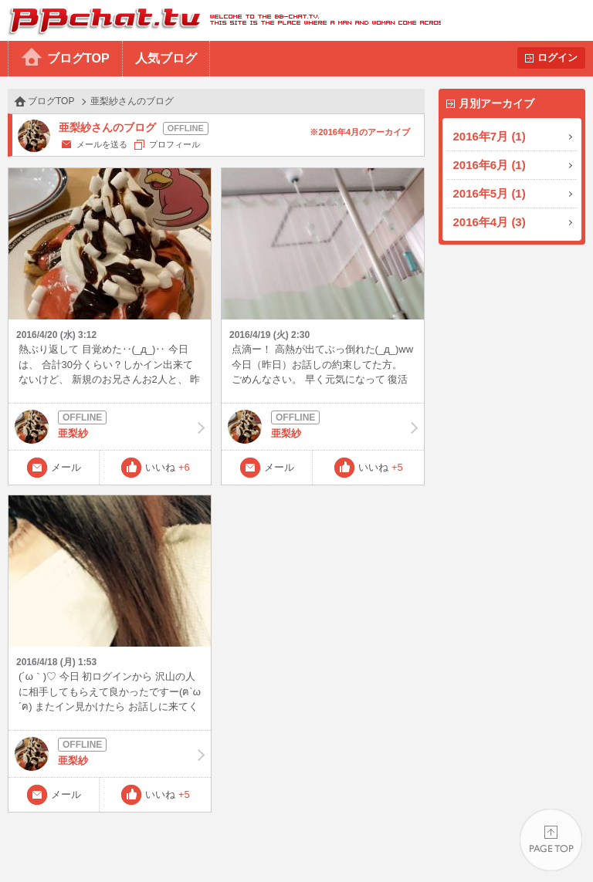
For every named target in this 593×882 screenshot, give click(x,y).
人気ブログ (166, 58)
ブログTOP (78, 58)
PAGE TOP (551, 840)
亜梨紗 (109, 427)
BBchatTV (220, 20)
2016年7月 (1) (489, 136)
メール (66, 467)
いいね (167, 467)
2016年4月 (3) (489, 221)
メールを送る (101, 144)
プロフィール (174, 144)
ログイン (557, 57)
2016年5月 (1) (489, 193)
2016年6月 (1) (489, 164)
